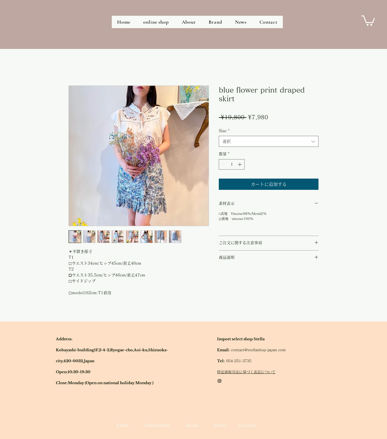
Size (224, 131)
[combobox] (268, 141)
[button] (368, 20)
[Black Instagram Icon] (219, 381)
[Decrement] (223, 164)
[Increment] (240, 164)
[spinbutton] (232, 164)
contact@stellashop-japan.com (258, 350)
